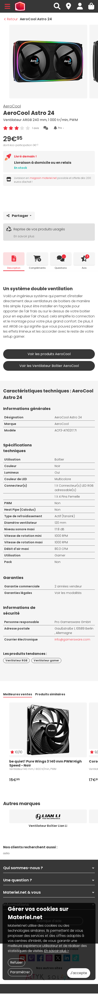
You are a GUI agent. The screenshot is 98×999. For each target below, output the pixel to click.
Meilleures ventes (17, 694)
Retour (11, 19)
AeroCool (12, 106)
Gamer (60, 555)
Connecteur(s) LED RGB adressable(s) (74, 487)
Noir (57, 466)
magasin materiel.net (43, 178)
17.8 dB (59, 529)
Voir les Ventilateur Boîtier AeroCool (49, 365)
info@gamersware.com (72, 639)
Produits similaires (50, 694)
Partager (18, 215)
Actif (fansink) (65, 516)
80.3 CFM (61, 549)
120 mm (60, 523)
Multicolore (63, 479)
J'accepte (78, 973)
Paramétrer (20, 972)
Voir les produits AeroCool (49, 354)
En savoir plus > (56, 950)
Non (57, 503)
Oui (57, 472)
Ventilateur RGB (16, 660)
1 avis (35, 128)
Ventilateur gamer (46, 660)
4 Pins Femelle (69, 496)
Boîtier (59, 459)
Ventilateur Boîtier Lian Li (48, 826)
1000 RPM (61, 536)
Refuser (16, 962)
